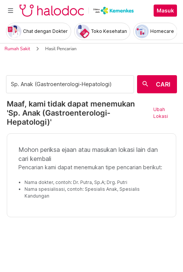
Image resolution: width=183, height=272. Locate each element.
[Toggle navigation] (10, 10)
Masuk (165, 11)
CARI (163, 84)
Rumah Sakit (17, 49)
